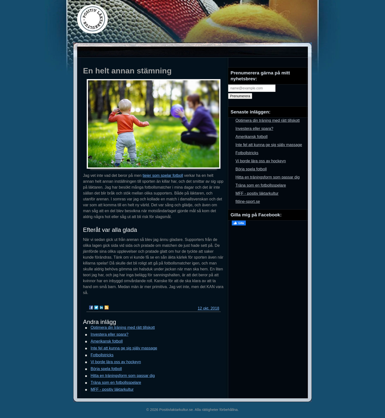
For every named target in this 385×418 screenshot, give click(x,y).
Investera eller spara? (109, 334)
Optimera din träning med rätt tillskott (123, 327)
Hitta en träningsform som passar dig (123, 376)
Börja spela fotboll (106, 369)
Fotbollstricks (102, 355)
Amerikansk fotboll (107, 341)
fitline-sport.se (247, 201)
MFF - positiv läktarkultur (112, 389)
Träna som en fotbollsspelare (116, 382)
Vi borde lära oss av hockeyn (116, 362)
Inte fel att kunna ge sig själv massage (124, 348)
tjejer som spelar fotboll (163, 175)
